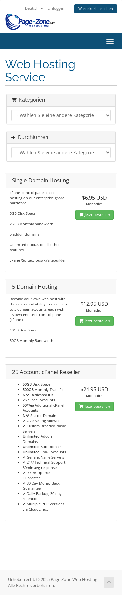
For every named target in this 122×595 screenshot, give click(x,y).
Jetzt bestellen (94, 214)
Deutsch (34, 8)
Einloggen (56, 8)
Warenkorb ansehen (95, 8)
